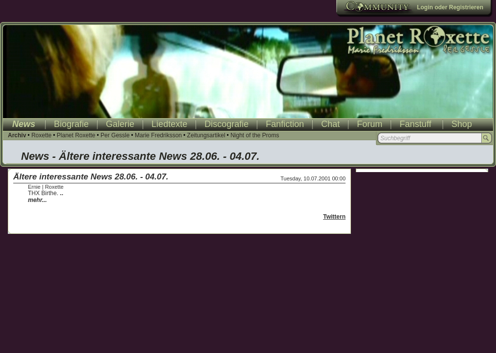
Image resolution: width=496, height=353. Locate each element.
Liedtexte (169, 124)
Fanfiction (285, 124)
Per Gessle (114, 135)
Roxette (41, 135)
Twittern (334, 216)
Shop (461, 124)
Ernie (34, 187)
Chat (330, 124)
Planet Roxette (76, 135)
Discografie (226, 124)
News (23, 124)
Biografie (71, 124)
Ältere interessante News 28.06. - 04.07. (91, 176)
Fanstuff (415, 124)
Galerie (120, 124)
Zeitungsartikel (206, 135)
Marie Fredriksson (158, 135)
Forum (369, 124)
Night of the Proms (254, 135)
